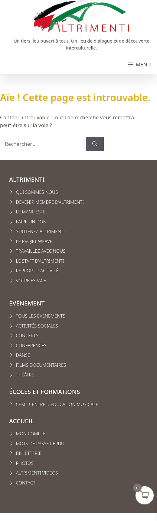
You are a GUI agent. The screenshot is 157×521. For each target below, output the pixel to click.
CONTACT (26, 483)
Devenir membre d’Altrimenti (50, 202)
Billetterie (28, 453)
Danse (23, 355)
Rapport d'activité (37, 270)
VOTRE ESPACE (31, 280)
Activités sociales (37, 326)
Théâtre (25, 375)
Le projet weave (34, 241)
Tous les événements (40, 316)
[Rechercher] (95, 144)
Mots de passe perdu (40, 443)
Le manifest (29, 212)
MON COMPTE (31, 433)
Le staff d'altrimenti (40, 261)
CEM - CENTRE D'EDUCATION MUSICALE (57, 404)
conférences (31, 345)
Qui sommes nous (37, 192)
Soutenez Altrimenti (40, 231)
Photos (25, 463)
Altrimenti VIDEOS (37, 473)
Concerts (27, 335)
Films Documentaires (41, 365)
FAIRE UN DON (31, 222)
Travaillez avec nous (41, 251)
